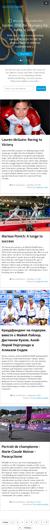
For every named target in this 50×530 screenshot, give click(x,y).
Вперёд (27, 528)
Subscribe (41, 88)
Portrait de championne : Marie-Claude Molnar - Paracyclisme (21, 452)
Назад (5, 522)
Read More (25, 54)
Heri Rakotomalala (40, 398)
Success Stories (20, 21)
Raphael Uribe (42, 187)
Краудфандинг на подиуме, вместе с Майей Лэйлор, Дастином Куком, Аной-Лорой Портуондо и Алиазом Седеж (24, 340)
